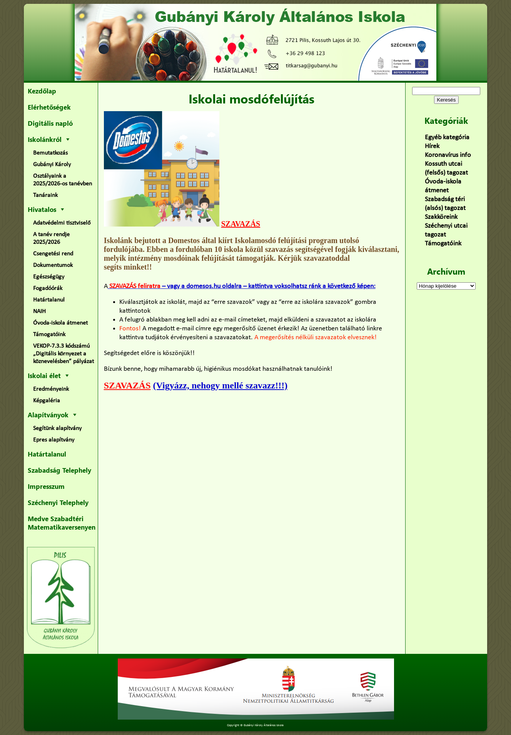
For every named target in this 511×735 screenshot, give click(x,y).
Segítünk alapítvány (57, 428)
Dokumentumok (53, 265)
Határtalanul (49, 300)
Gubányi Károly (52, 165)
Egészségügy (48, 277)
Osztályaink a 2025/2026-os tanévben (62, 180)
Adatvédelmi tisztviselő (61, 223)
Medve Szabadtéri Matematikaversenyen (61, 522)
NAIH (39, 311)
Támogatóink (49, 335)
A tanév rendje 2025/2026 (51, 238)
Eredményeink (51, 389)
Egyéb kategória (447, 137)
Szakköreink (441, 217)
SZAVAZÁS (241, 224)
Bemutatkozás (50, 153)
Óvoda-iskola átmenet (60, 323)
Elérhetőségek (49, 107)
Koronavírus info (448, 155)
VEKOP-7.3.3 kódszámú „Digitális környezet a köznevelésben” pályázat (63, 354)
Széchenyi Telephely (58, 502)
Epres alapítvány (53, 440)
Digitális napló (50, 123)
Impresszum (46, 486)
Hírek (432, 146)
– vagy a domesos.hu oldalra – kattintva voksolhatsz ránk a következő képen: (242, 286)
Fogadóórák (47, 288)
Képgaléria (46, 401)
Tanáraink (45, 195)
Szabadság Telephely (59, 470)
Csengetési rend (53, 254)
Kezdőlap (42, 91)
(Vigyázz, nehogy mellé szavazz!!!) (220, 385)
